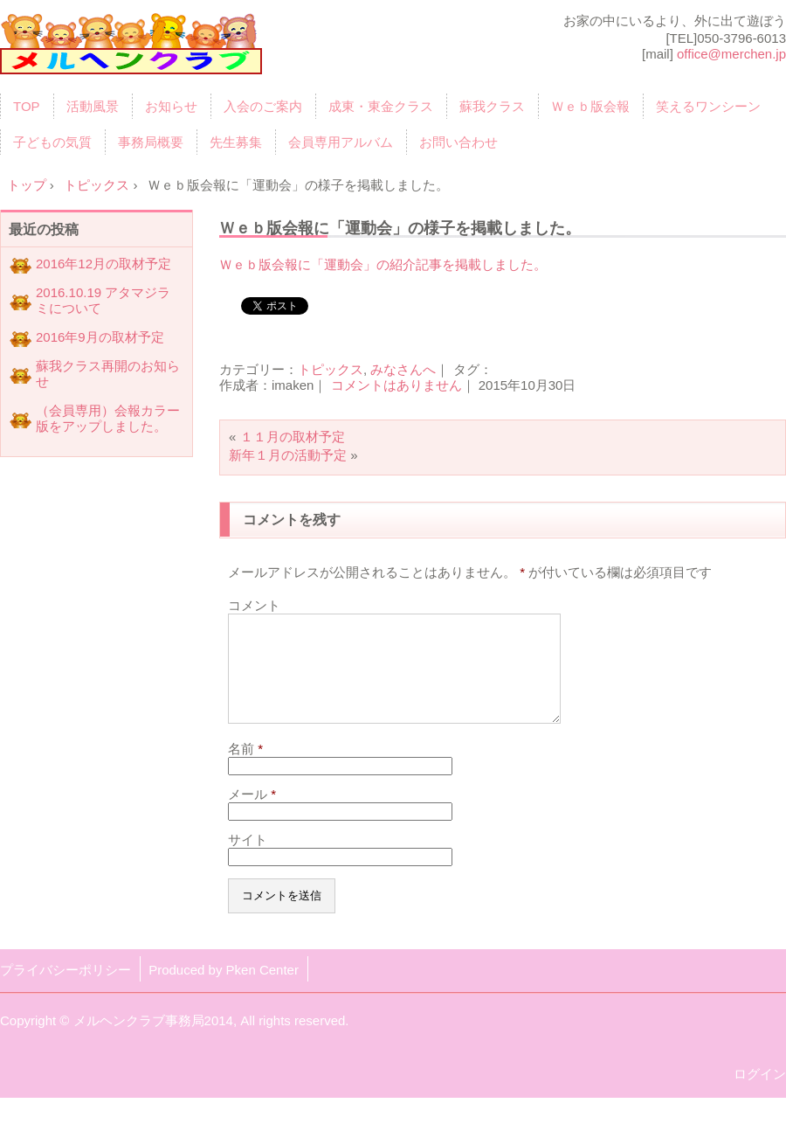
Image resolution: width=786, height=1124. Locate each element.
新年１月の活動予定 (288, 455)
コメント (254, 605)
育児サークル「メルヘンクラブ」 (131, 50)
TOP (26, 106)
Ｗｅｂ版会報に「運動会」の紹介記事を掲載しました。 (383, 264)
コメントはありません (396, 385)
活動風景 (92, 106)
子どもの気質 (52, 142)
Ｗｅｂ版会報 (590, 106)
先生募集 (236, 142)
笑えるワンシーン (708, 106)
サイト (247, 860)
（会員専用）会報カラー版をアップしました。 (108, 418)
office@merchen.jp (731, 53)
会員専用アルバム (340, 142)
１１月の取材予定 (292, 436)
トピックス (330, 369)
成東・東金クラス (380, 106)
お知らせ (171, 106)
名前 (245, 769)
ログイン (760, 1094)
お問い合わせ (458, 142)
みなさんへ (403, 369)
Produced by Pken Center (223, 990)
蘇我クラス (492, 106)
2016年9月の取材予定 (100, 337)
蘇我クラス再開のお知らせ (108, 373)
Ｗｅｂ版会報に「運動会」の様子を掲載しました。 (400, 228)
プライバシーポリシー (65, 990)
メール (252, 815)
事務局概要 (150, 142)
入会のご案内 (263, 106)
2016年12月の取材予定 (103, 263)
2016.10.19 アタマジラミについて (103, 300)
